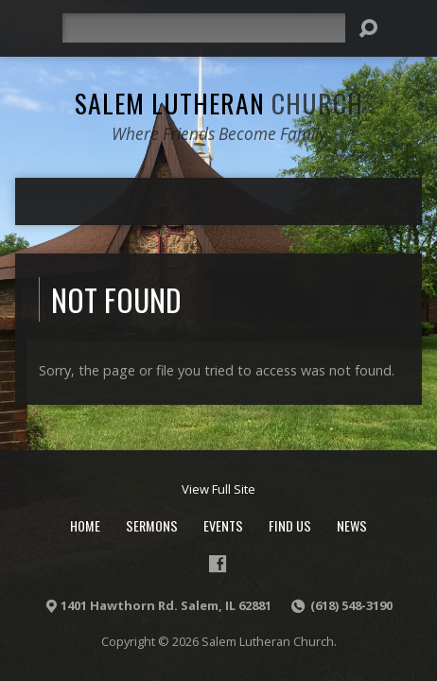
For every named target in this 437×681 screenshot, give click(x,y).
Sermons (152, 525)
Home (85, 525)
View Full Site (218, 489)
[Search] (203, 28)
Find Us (290, 525)
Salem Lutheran (219, 102)
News (352, 525)
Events (223, 525)
